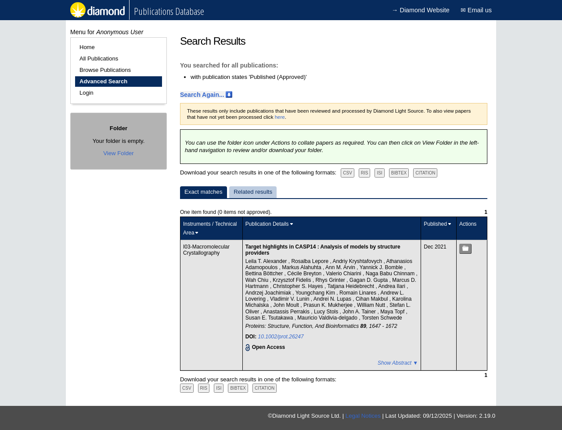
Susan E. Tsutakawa (270, 318)
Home (87, 47)
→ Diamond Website (421, 10)
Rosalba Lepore (310, 261)
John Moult (286, 305)
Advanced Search (103, 81)
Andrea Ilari (392, 286)
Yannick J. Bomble (382, 267)
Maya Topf (393, 312)
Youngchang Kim (316, 293)
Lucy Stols (327, 312)
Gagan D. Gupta (369, 280)
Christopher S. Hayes (298, 286)
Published (435, 224)
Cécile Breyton (305, 273)
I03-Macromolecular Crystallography (206, 250)
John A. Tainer (359, 312)
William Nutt (371, 305)
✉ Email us (476, 10)
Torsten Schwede (382, 318)
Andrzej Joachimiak (268, 293)
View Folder (118, 153)
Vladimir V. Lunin (290, 299)
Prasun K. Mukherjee (328, 305)
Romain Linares (358, 293)
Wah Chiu (257, 280)
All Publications (98, 58)
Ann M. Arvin (341, 267)
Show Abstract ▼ (398, 363)
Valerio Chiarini (344, 273)
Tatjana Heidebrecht (351, 286)
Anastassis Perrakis (287, 312)
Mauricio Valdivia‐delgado (328, 318)
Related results (253, 191)
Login (86, 92)
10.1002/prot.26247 (281, 337)
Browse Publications (105, 70)
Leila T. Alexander (266, 261)
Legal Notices (363, 415)
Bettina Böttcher (265, 273)
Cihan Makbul (372, 299)
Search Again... (202, 94)
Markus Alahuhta (302, 267)
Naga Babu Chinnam (391, 273)
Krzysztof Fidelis (293, 280)
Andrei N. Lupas (333, 299)
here (280, 117)
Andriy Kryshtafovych (357, 261)
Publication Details (267, 224)
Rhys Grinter (330, 280)
